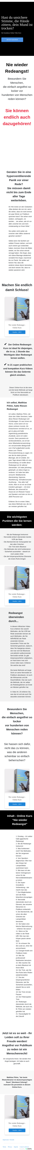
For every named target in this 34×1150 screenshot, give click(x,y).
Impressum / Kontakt (8, 1139)
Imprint (16, 1147)
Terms (4, 1147)
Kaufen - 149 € (17, 332)
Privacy (10, 1147)
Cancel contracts (24, 1147)
